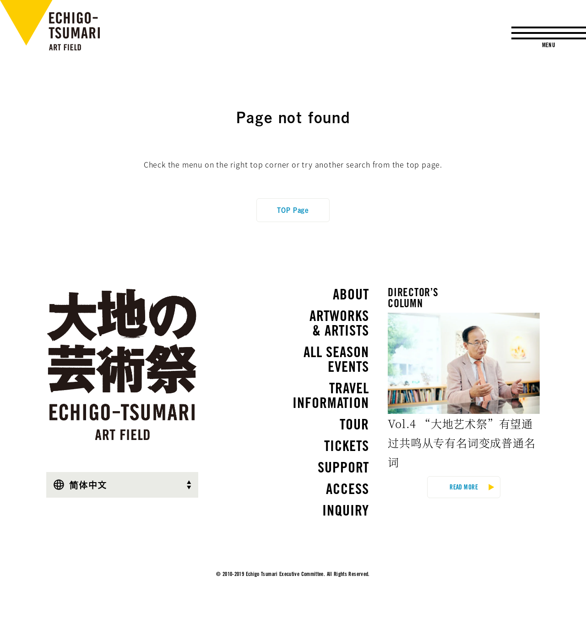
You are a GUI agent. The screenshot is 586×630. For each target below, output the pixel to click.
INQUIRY (345, 512)
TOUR (354, 426)
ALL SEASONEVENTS (336, 361)
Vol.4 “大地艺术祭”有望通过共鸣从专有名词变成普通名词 (461, 442)
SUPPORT (343, 469)
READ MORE (464, 488)
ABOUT (351, 296)
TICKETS (346, 447)
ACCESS (347, 490)
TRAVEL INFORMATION (326, 397)
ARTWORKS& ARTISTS (339, 325)
